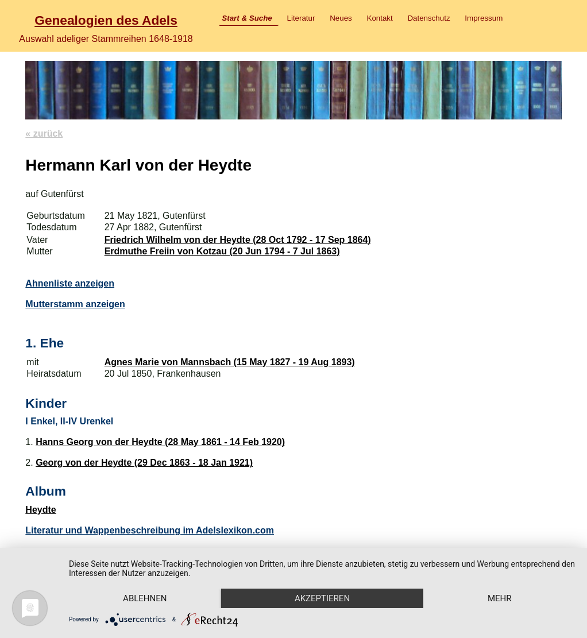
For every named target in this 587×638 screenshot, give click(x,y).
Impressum (484, 18)
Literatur (301, 18)
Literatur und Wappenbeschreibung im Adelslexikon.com (149, 530)
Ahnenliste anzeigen (69, 283)
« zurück (44, 133)
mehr (500, 598)
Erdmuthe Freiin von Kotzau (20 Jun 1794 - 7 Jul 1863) (222, 251)
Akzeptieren (322, 598)
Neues (341, 18)
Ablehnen (145, 598)
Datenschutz (428, 18)
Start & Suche (247, 18)
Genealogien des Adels (105, 20)
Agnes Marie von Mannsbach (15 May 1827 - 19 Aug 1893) (230, 362)
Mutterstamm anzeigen (75, 304)
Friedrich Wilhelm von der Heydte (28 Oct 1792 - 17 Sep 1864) (238, 240)
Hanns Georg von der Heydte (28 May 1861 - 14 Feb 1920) (160, 442)
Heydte (40, 510)
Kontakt (380, 18)
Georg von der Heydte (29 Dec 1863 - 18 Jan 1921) (144, 462)
